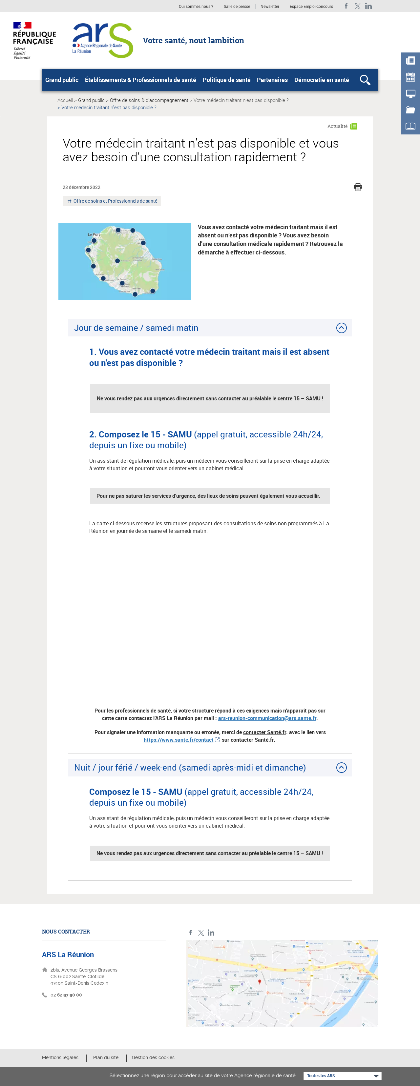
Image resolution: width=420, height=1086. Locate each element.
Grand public (61, 80)
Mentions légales (60, 1057)
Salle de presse (237, 6)
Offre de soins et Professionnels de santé (115, 201)
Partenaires (272, 80)
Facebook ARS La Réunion (346, 6)
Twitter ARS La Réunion (357, 6)
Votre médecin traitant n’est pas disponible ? (241, 100)
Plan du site (105, 1057)
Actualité (337, 126)
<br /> (210, 619)
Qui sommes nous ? (196, 6)
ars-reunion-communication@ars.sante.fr (267, 718)
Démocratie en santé (321, 80)
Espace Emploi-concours (311, 6)
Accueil (65, 100)
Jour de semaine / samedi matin (136, 327)
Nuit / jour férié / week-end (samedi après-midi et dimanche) (190, 767)
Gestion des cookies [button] (153, 1057)
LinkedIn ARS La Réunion (368, 6)
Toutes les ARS (321, 1076)
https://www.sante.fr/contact (179, 739)
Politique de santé (227, 80)
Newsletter (270, 6)
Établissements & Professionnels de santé (140, 80)
